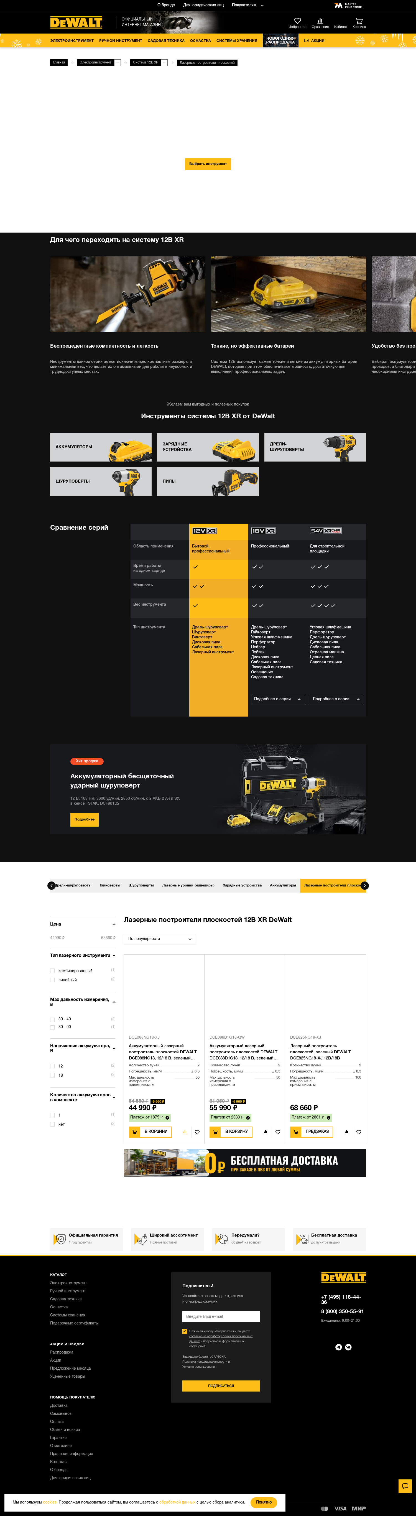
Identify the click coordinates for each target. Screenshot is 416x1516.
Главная (59, 62)
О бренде (166, 5)
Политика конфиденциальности (204, 1361)
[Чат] (405, 1486)
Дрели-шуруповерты (72, 885)
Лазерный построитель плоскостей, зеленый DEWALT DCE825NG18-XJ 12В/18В (320, 1052)
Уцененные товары (67, 1377)
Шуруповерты (141, 885)
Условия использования (199, 1366)
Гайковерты (110, 885)
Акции (314, 41)
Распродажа (61, 1352)
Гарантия (58, 1438)
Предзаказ (317, 1132)
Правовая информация (71, 1454)
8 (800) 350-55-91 (342, 1311)
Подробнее (85, 819)
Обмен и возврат (66, 1430)
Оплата (57, 1422)
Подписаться (221, 1386)
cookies (50, 1502)
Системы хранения (236, 41)
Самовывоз (61, 1414)
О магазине (61, 1446)
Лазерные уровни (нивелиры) (188, 885)
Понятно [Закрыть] (264, 1502)
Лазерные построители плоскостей (336, 885)
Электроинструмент (72, 41)
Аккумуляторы (283, 885)
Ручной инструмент (120, 41)
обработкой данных (177, 1502)
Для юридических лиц (203, 5)
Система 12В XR (145, 62)
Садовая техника (166, 41)
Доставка (59, 1406)
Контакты (58, 1462)
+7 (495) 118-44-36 (341, 1300)
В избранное (195, 1132)
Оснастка (200, 41)
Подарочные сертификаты (74, 1323)
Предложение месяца (70, 1368)
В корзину (156, 1132)
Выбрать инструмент (208, 164)
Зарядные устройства (242, 885)
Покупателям (244, 5)
